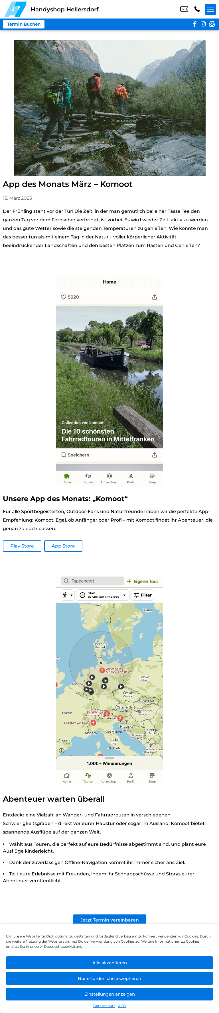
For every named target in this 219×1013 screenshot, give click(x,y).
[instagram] (203, 24)
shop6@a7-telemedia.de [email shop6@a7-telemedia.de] (184, 9)
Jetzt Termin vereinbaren (109, 920)
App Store (63, 546)
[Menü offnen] (210, 9)
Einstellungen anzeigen (109, 994)
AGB (122, 1006)
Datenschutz (104, 1006)
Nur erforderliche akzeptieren (109, 978)
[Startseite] (15, 9)
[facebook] (194, 24)
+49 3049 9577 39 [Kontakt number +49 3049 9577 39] (197, 9)
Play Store (22, 546)
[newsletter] (212, 24)
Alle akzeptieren (109, 962)
